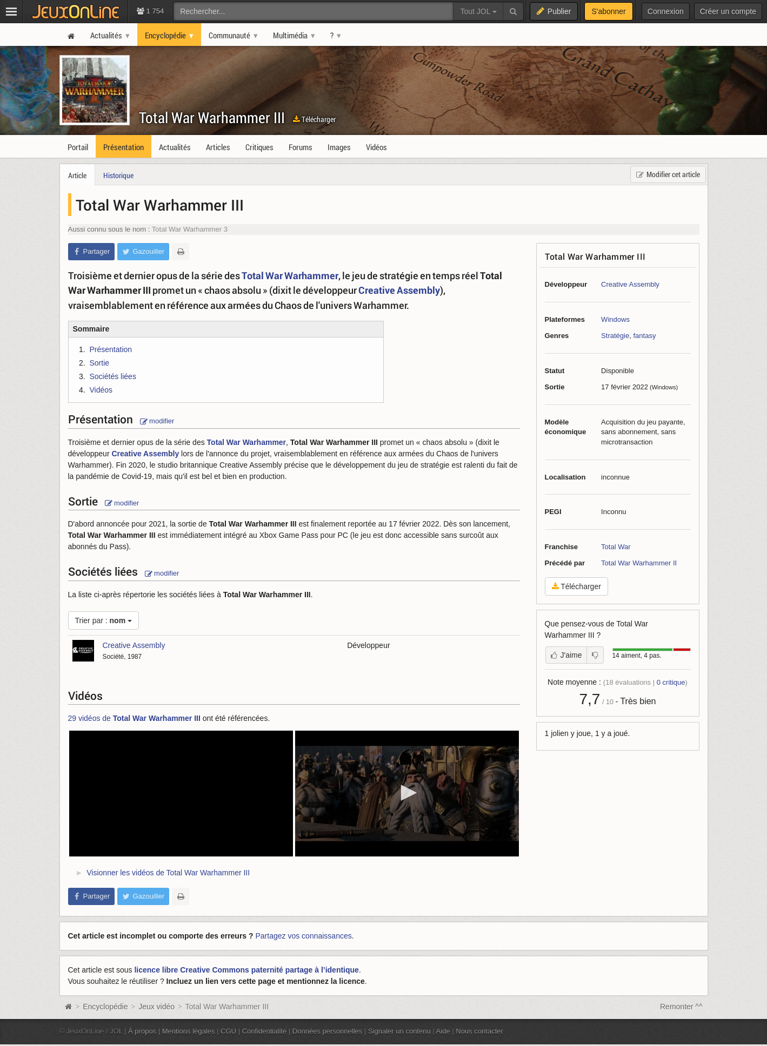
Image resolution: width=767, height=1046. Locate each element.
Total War (615, 547)
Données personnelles (327, 1031)
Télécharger (314, 119)
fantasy (644, 336)
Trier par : (103, 620)
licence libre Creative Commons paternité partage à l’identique (246, 970)
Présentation (111, 349)
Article (77, 175)
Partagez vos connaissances (304, 936)
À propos (142, 1031)
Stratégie (615, 336)
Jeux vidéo (156, 1006)
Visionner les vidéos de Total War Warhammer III (168, 872)
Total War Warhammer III (212, 117)
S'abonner (608, 11)
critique (671, 682)
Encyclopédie (105, 1006)
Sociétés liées (113, 376)
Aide (443, 1031)
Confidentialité (264, 1031)
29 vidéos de (134, 718)
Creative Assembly (630, 284)
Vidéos (101, 390)
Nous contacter (479, 1031)
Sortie (100, 363)
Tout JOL (478, 11)
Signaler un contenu (399, 1031)
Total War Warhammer (290, 275)
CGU (228, 1031)
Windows (615, 319)
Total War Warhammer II (639, 563)
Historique (118, 175)
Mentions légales (188, 1031)
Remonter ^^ (681, 1006)
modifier (157, 421)
